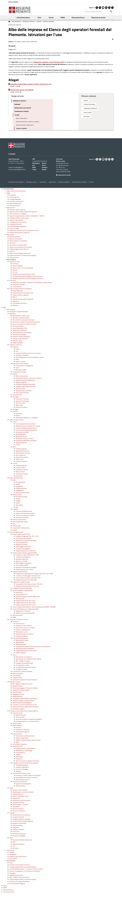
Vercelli (44, 169)
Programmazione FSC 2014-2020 (25, 606)
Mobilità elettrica (17, 701)
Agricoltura (12, 315)
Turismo (14, 466)
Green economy (17, 396)
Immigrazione (20, 493)
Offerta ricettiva (20, 474)
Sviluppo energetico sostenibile (21, 824)
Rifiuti (17, 361)
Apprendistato (20, 646)
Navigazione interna (18, 698)
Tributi (11, 843)
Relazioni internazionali (16, 220)
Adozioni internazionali (19, 522)
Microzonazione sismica (23, 784)
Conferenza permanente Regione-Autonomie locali (27, 277)
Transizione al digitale (18, 841)
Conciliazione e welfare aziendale (22, 675)
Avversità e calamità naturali (20, 319)
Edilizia (18, 417)
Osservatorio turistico (22, 476)
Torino (44, 165)
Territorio (15, 413)
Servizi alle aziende (18, 327)
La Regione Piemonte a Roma (18, 222)
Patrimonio (12, 281)
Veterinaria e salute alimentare (21, 805)
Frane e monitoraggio (22, 774)
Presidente (12, 195)
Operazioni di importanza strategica (26, 543)
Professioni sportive (21, 464)
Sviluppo (11, 818)
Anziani (18, 506)
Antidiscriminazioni (21, 491)
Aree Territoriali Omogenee (17, 889)
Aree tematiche (10, 311)
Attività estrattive (17, 831)
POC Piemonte (20, 602)
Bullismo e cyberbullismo (23, 633)
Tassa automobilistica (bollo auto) (22, 845)
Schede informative (89, 104)
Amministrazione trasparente (17, 227)
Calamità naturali (17, 717)
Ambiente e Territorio (19, 101)
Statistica (15, 306)
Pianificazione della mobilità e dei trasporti (24, 703)
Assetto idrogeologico (22, 742)
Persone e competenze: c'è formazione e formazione (24, 877)
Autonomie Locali (14, 262)
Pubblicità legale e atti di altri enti (19, 250)
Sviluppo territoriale (18, 822)
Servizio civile (16, 529)
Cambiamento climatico (21, 111)
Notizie (86, 100)
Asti (33, 165)
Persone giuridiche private (20, 524)
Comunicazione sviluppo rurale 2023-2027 (28, 581)
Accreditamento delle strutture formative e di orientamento (33, 650)
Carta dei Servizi (14, 258)
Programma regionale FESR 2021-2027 (27, 558)
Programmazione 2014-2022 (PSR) (26, 583)
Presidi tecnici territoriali (19, 787)
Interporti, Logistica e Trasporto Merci (23, 705)
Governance (19, 596)
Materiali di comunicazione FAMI (25, 617)
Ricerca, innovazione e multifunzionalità (24, 325)
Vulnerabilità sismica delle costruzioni (27, 782)
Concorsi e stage (14, 229)
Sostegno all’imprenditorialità (24, 667)
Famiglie (18, 503)
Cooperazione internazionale (20, 531)
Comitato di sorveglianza (23, 552)
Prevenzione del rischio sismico (21, 778)
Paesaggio (15, 411)
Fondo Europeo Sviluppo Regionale (22, 826)
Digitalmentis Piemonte (16, 881)
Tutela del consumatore (22, 495)
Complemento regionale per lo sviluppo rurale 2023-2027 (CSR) (34, 577)
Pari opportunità (20, 485)
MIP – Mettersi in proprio (23, 665)
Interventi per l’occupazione (24, 661)
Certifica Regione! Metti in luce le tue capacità (22, 885)
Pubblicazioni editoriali (90, 108)
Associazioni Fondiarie (22, 401)
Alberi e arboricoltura (21, 118)
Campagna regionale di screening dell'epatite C (23, 872)
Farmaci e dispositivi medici (20, 801)
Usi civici (15, 273)
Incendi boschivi (20, 757)
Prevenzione (16, 803)
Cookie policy (42, 182)
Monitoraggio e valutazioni (23, 550)
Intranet (91, 182)
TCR (13, 852)
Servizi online (88, 113)
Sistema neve (19, 461)
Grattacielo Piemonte (15, 225)
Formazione (19, 763)
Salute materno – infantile (20, 810)
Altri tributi (15, 854)
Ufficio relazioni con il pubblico (18, 241)
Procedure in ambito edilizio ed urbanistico (28, 780)
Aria (17, 352)
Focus (11, 868)
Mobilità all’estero (21, 648)
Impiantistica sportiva (22, 459)
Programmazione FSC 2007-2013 (25, 608)
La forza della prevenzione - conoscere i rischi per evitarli (26, 875)
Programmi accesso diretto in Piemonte (27, 589)
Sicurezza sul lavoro (18, 807)
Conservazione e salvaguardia (24, 367)
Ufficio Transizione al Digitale (17, 214)
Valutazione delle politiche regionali (22, 300)
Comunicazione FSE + (22, 545)
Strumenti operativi (18, 814)
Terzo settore (19, 508)
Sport (14, 449)
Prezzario (18, 732)
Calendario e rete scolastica (24, 629)
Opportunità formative (22, 644)
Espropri (14, 271)
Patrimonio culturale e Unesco (24, 441)
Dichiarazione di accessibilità (16, 182)
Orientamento (16, 680)
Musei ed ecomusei (21, 438)
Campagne (12, 879)
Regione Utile (10, 235)
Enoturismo (19, 478)
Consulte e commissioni (16, 201)
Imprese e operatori (21, 128)
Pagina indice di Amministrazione (16, 191)
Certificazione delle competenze (25, 652)
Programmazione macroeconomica (22, 294)
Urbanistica (19, 415)
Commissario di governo (19, 749)
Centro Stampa (16, 287)
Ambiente (17, 104)
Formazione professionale (20, 642)
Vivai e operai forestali (22, 394)
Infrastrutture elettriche (22, 734)
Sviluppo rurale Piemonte (19, 575)
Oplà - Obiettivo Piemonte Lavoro (19, 883)
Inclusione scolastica (22, 640)
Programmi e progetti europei (21, 585)
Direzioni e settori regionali (17, 210)
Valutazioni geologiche (22, 772)
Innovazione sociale (21, 499)
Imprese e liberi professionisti (17, 862)
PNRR (62, 17)
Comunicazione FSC (21, 598)
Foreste (17, 115)
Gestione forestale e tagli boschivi (25, 125)
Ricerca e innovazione (18, 816)
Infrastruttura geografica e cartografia (27, 420)
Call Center (12, 243)
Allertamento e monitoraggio (24, 755)
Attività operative (21, 791)
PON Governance (17, 619)
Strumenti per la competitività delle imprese (28, 663)
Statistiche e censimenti (19, 331)
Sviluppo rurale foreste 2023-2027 (26, 388)
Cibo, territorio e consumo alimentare (23, 321)
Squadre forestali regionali (23, 789)
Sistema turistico (20, 470)
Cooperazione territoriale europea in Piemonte (29, 587)
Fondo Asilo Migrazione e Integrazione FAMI (25, 612)
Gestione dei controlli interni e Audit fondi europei (24, 231)
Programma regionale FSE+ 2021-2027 (27, 539)
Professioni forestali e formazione (25, 386)
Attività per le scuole (21, 636)
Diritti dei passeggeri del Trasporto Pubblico (25, 692)
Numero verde (60, 161)
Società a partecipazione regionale (19, 233)
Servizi (51, 17)
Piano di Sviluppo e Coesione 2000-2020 (28, 600)
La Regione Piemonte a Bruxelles (19, 218)
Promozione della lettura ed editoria (26, 443)
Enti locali (15, 264)
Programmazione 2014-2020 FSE (25, 554)
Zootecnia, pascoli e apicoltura (21, 338)
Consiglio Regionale (15, 199)
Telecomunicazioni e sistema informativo (28, 766)
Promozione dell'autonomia (24, 514)
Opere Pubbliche (17, 730)
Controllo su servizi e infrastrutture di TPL (24, 709)
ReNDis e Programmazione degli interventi (28, 745)
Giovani (18, 487)
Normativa (87, 117)
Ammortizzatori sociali (22, 669)
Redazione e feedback (64, 182)
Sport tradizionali (21, 457)
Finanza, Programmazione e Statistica (20, 290)
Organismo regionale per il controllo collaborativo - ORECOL (26, 216)
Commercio (15, 837)
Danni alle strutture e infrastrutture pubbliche (29, 724)
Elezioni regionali (17, 266)
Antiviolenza (19, 489)
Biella (34, 167)
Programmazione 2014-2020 (24, 573)
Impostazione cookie (63, 175)
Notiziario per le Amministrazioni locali (23, 275)
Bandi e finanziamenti (15, 239)
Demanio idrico (16, 728)
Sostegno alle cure (17, 799)
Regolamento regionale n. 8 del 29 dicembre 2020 (49, 62)
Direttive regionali (21, 657)
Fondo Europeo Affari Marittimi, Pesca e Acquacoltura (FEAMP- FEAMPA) (34, 610)
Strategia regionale (21, 451)
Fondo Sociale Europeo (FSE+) (21, 537)
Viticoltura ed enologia (19, 336)
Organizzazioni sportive (22, 453)
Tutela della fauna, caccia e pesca (22, 334)
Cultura (14, 424)
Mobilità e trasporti (14, 686)
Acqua (17, 350)
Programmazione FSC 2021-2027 (25, 604)
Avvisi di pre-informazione (23, 541)
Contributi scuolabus (18, 713)
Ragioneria (15, 302)
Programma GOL (17, 682)
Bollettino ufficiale (14, 237)
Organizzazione (10, 208)
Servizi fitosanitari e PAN (19, 329)
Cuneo (34, 169)
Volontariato (19, 761)
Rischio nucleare (20, 363)
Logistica (18, 759)
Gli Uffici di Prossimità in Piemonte (19, 870)
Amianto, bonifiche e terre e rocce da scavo (28, 355)
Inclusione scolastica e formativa (25, 518)
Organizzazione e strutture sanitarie (22, 797)
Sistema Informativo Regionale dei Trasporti (25, 711)
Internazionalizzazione (19, 839)
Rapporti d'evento (21, 719)
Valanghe (18, 776)
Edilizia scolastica (17, 677)
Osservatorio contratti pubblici (18, 245)
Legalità (14, 533)
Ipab (17, 510)
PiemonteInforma (78, 17)
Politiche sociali (17, 497)
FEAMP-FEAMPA (17, 344)
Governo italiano (13, 2)
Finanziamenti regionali (22, 736)
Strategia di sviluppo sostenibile (18, 313)
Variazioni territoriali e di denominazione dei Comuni (27, 279)
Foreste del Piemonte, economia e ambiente (27, 122)
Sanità (11, 793)
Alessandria (36, 163)
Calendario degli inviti (22, 562)
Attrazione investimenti (19, 828)
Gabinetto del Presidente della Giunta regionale (23, 212)
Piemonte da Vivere (98, 17)
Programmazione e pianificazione (25, 753)
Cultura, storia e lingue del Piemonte (26, 432)
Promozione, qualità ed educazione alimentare (26, 323)
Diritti (14, 482)
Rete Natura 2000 (21, 371)
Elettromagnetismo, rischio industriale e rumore (30, 359)
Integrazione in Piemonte (23, 615)
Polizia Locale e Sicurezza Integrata (22, 269)
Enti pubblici (12, 860)
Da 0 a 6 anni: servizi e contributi (25, 631)
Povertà (18, 501)
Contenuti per (10, 856)
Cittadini (11, 858)
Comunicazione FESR (22, 568)
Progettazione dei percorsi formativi (26, 654)
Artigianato (15, 833)
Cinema (18, 447)
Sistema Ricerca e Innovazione (21, 820)
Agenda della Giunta (15, 204)
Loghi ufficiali (52, 182)
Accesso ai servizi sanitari (19, 795)
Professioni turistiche (22, 472)
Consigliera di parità (21, 673)
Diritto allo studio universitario (24, 638)
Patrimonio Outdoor (21, 409)
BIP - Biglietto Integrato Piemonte (22, 688)
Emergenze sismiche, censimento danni (27, 726)
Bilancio (14, 298)
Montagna (15, 399)
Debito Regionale (17, 292)
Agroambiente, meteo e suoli (20, 317)
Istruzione (15, 625)
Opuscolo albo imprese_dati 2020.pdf (21, 90)
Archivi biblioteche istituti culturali (25, 426)
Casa (13, 526)
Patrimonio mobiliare (18, 285)
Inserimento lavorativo (22, 520)
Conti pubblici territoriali (19, 304)
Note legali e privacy (31, 182)
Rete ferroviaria (17, 696)
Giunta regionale (14, 197)
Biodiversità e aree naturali (22, 108)
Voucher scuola (20, 627)
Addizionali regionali (18, 849)
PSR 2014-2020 (20, 390)
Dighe (17, 747)
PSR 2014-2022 (17, 342)
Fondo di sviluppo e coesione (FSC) (22, 594)
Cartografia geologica (22, 770)
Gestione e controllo (21, 547)
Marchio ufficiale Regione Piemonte (19, 254)
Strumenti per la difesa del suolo (25, 740)
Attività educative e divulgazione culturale (28, 428)
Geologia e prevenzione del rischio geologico (25, 768)
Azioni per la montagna (22, 403)
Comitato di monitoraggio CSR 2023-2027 (28, 579)
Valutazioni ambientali (22, 357)
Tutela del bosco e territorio (24, 392)
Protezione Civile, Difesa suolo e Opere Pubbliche (23, 715)
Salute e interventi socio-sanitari (25, 516)
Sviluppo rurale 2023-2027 (20, 340)
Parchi (17, 369)
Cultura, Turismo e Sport (16, 422)
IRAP (13, 847)
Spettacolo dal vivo (21, 445)
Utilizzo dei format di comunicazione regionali (22, 256)
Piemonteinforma (14, 206)
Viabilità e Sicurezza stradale (20, 694)
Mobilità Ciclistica (17, 690)
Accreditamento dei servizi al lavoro (26, 671)
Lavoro (14, 659)
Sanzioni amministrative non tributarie (20, 248)
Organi (8, 193)
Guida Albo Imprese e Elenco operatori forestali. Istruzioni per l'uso (30, 84)
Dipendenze (15, 812)
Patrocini (12, 252)
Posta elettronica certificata (79, 182)
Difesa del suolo (17, 738)
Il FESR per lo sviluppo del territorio (19, 887)
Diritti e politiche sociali (16, 480)
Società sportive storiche (23, 455)
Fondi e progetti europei (16, 535)
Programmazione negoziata (20, 296)
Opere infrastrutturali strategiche (22, 707)
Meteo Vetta (19, 407)
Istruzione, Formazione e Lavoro (18, 623)
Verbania (44, 167)
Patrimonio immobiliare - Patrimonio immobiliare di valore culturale (32, 283)
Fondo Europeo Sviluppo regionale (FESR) (24, 556)
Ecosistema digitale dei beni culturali (26, 430)
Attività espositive (21, 436)
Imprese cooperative (18, 835)
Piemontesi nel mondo (22, 434)
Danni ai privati (20, 722)
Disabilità (15, 512)
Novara (44, 163)
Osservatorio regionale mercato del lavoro (24, 684)
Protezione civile (17, 751)
